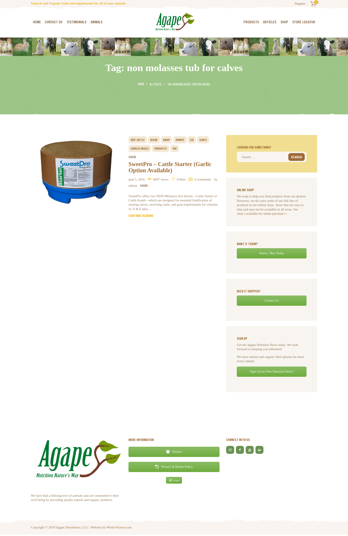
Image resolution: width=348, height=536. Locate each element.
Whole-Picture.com (120, 528)
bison (157, 139)
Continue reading (142, 220)
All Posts (156, 84)
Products (164, 148)
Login (174, 481)
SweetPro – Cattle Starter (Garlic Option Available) (170, 169)
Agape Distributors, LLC (72, 528)
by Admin (163, 189)
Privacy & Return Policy (174, 468)
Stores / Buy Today (271, 254)
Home (140, 84)
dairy (170, 139)
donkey (185, 139)
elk (197, 139)
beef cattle (139, 139)
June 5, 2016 (138, 182)
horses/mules (141, 148)
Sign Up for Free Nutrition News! (272, 373)
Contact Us (272, 301)
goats (210, 139)
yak (179, 148)
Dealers (174, 453)
